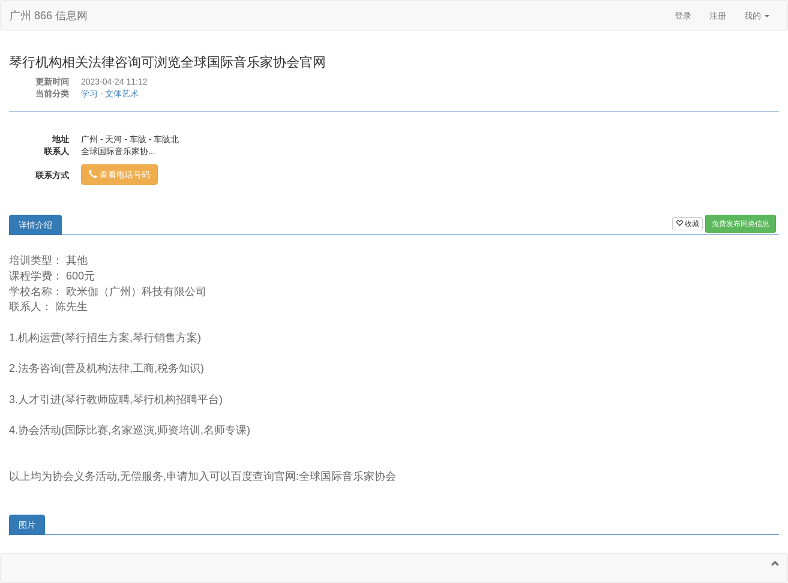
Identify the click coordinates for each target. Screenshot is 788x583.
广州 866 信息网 (49, 16)
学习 (89, 93)
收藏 (687, 224)
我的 (756, 15)
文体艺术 (122, 93)
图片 (27, 525)
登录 (683, 15)
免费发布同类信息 (740, 224)
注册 (717, 15)
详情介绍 (35, 225)
